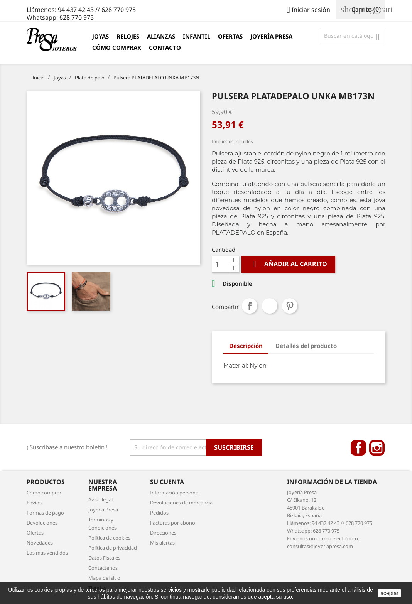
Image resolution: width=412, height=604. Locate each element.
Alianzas (161, 36)
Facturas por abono (172, 522)
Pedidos (159, 512)
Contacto (165, 47)
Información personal (174, 492)
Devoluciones (42, 522)
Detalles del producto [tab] (306, 345)
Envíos (34, 502)
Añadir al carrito (288, 264)
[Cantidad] (221, 264)
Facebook (358, 448)
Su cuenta (167, 481)
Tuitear (269, 306)
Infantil (196, 36)
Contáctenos (103, 567)
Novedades (40, 542)
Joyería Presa (271, 36)
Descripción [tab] (246, 345)
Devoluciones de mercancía (181, 502)
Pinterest (289, 306)
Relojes (128, 36)
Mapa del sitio (104, 577)
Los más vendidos (47, 552)
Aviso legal (100, 499)
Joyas (100, 36)
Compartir (249, 306)
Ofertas (230, 36)
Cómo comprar (116, 47)
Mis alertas (162, 542)
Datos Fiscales (104, 557)
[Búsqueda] (352, 36)
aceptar (389, 593)
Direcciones (163, 532)
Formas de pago (45, 512)
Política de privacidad (112, 547)
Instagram (377, 448)
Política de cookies (109, 537)
